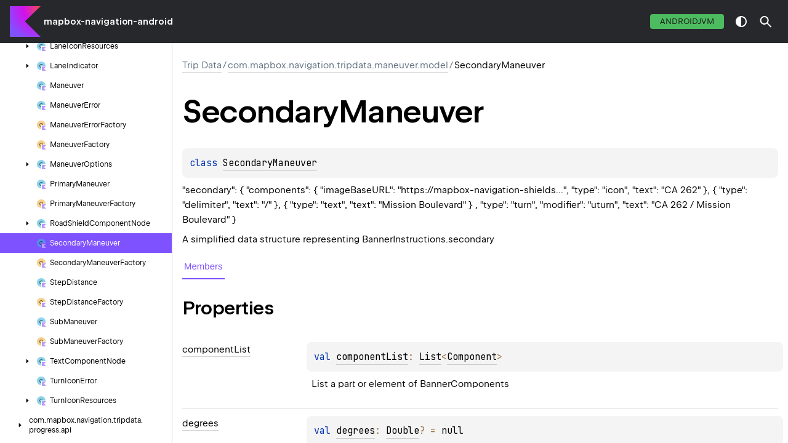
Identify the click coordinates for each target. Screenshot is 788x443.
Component (472, 357)
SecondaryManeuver (270, 163)
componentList (372, 357)
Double (402, 431)
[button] (766, 21)
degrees (355, 431)
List (430, 357)
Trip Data (202, 65)
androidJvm (687, 21)
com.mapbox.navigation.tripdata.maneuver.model (338, 65)
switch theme (741, 21)
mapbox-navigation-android (108, 21)
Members (203, 266)
